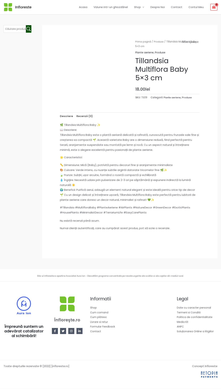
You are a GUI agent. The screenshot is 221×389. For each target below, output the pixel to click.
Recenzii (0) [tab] (85, 116)
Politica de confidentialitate (195, 318)
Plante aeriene (145, 52)
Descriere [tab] (66, 116)
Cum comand (99, 313)
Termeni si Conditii (189, 313)
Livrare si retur (99, 323)
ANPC (180, 328)
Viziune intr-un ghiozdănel (114, 7)
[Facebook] (55, 331)
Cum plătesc (98, 318)
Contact (178, 7)
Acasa (88, 7)
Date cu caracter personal (194, 308)
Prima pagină (143, 41)
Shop (140, 7)
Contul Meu (196, 7)
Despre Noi (160, 7)
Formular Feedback (102, 328)
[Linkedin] (79, 331)
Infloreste (23, 7)
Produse (159, 41)
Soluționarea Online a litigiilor (195, 333)
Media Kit (183, 323)
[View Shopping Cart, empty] (213, 7)
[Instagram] (71, 331)
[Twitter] (63, 331)
